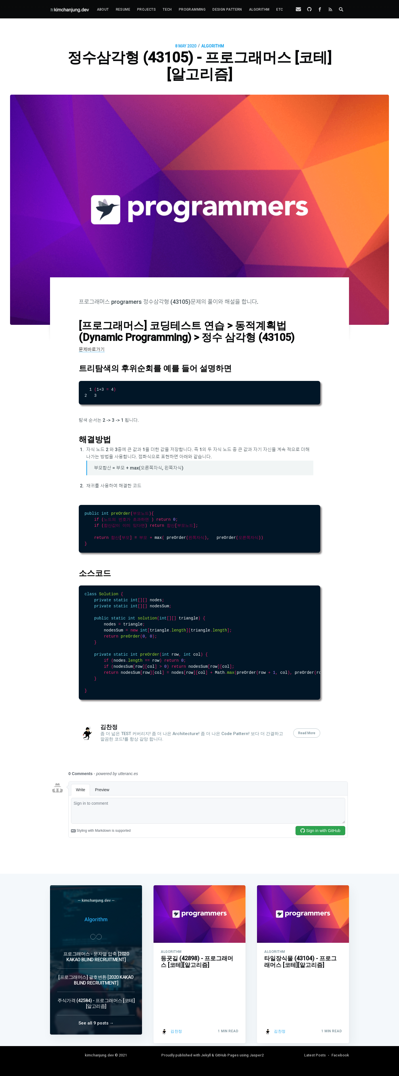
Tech (167, 9)
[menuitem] (102, 9)
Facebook (340, 1055)
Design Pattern (227, 9)
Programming (192, 9)
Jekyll (206, 1055)
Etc (279, 9)
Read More (306, 747)
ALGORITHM (212, 46)
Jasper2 (257, 1055)
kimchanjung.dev (99, 1055)
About (103, 9)
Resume (123, 9)
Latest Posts (315, 1055)
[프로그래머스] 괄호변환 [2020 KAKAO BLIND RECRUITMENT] (96, 980)
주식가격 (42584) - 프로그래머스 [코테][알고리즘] (96, 1003)
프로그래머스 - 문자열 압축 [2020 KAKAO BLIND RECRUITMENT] (96, 956)
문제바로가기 (92, 349)
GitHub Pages (227, 1055)
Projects (146, 9)
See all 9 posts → (96, 1023)
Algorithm (259, 9)
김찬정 (109, 741)
